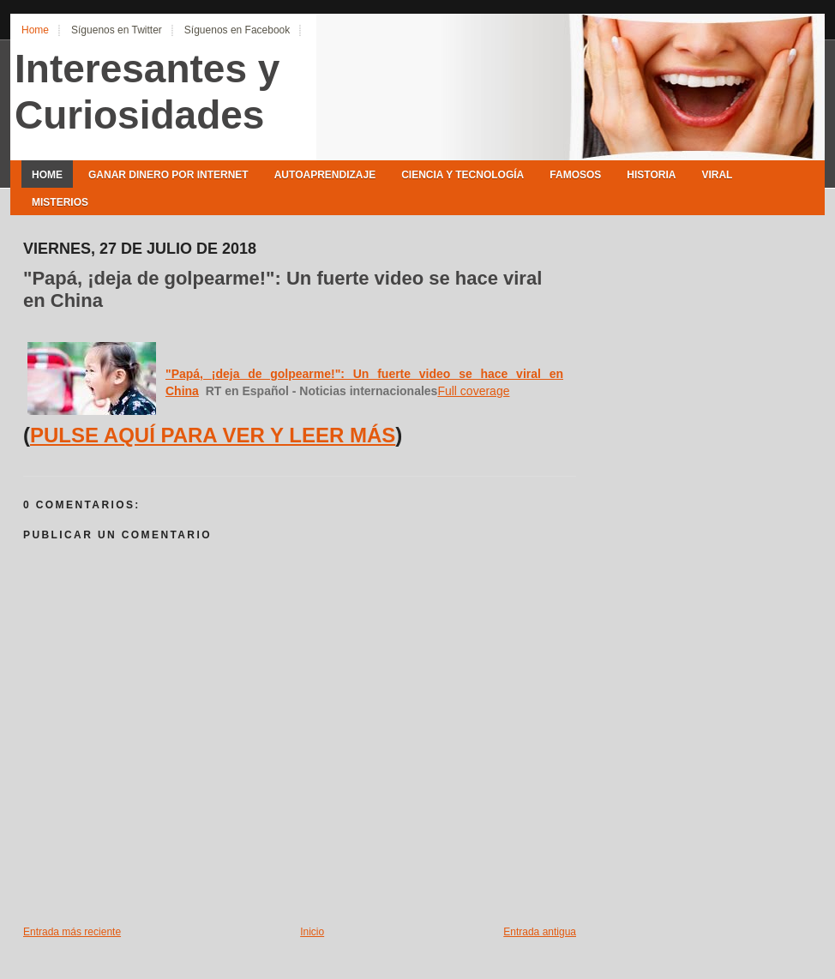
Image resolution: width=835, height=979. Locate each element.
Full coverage (473, 391)
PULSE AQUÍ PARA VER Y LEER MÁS (212, 435)
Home (35, 30)
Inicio (312, 932)
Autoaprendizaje (324, 175)
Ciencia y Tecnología (462, 175)
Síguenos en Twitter (116, 30)
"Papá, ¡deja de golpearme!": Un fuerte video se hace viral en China (282, 289)
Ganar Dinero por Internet (168, 175)
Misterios (60, 202)
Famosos (575, 175)
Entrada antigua (539, 932)
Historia (651, 175)
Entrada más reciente (72, 932)
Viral (716, 175)
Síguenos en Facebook (237, 30)
